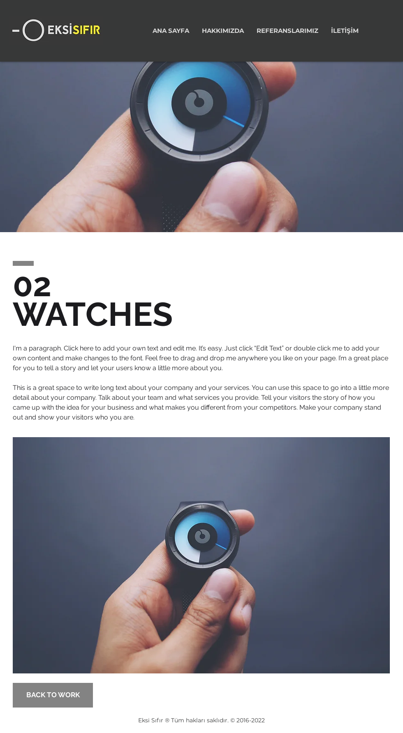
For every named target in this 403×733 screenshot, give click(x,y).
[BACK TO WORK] (53, 695)
